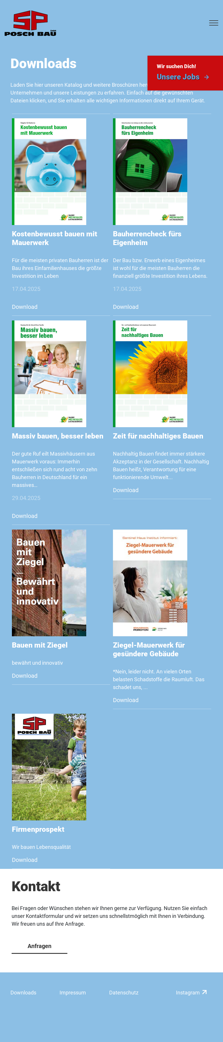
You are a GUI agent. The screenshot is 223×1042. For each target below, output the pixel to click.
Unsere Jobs (178, 77)
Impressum (73, 993)
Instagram (188, 993)
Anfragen (39, 946)
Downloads (23, 993)
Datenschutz (124, 993)
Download (24, 306)
